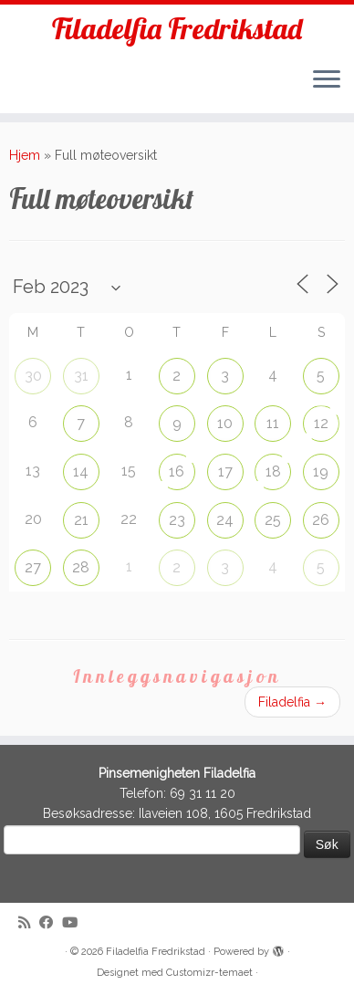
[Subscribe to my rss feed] (28, 923)
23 (177, 520)
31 (81, 375)
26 (320, 520)
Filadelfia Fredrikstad (177, 28)
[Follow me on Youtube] (74, 923)
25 (273, 520)
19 (320, 471)
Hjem (24, 155)
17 (225, 471)
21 (81, 520)
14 (80, 471)
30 (33, 375)
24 (225, 520)
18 (273, 471)
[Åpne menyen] (326, 80)
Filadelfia (292, 702)
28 (80, 567)
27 (33, 567)
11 (272, 423)
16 (176, 471)
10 (225, 423)
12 (321, 423)
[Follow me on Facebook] (50, 923)
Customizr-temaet (209, 973)
